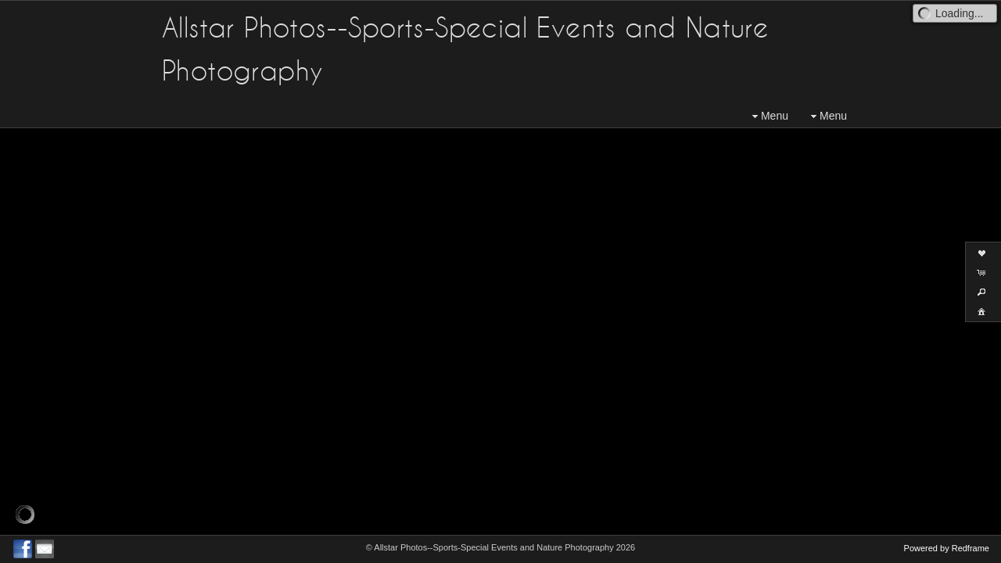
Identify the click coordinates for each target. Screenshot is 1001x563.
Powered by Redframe (946, 548)
